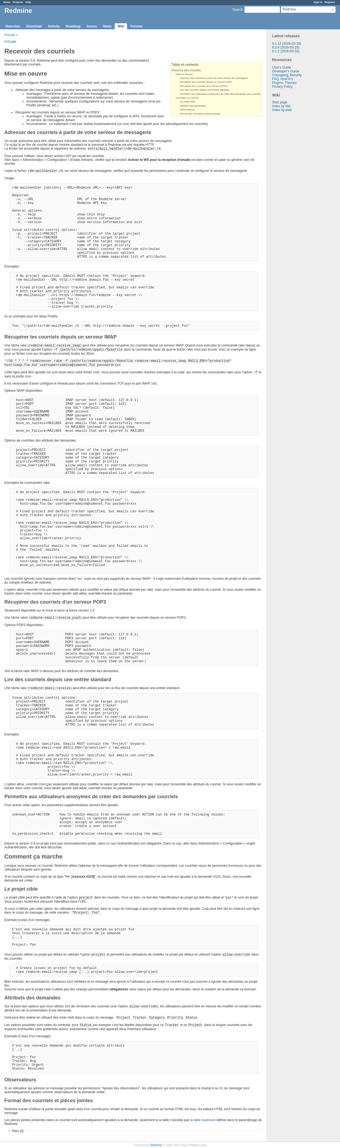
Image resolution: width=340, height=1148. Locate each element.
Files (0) (18, 1131)
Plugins (277, 83)
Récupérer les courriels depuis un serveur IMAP (206, 82)
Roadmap (73, 26)
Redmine (156, 1145)
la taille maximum (203, 1120)
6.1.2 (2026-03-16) (285, 51)
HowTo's (287, 79)
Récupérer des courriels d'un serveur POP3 (203, 86)
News (107, 26)
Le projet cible (187, 101)
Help (28, 2)
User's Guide (281, 67)
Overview (12, 26)
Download (34, 26)
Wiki (120, 26)
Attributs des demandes (193, 105)
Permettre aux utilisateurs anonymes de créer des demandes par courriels (220, 94)
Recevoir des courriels (186, 70)
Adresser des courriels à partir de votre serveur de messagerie (214, 78)
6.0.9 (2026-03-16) (285, 47)
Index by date (282, 110)
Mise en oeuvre (184, 74)
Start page (279, 102)
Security (296, 75)
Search (237, 10)
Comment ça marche (187, 97)
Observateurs (187, 109)
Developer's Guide (285, 71)
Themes (290, 83)
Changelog (280, 75)
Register (330, 2)
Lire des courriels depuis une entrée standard (204, 90)
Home (7, 2)
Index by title (281, 106)
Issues (92, 26)
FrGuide (9, 34)
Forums (136, 26)
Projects (18, 2)
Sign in (318, 2)
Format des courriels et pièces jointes (200, 113)
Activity (54, 26)
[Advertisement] (294, 198)
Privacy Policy (282, 87)
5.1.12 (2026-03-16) (286, 44)
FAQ (275, 79)
